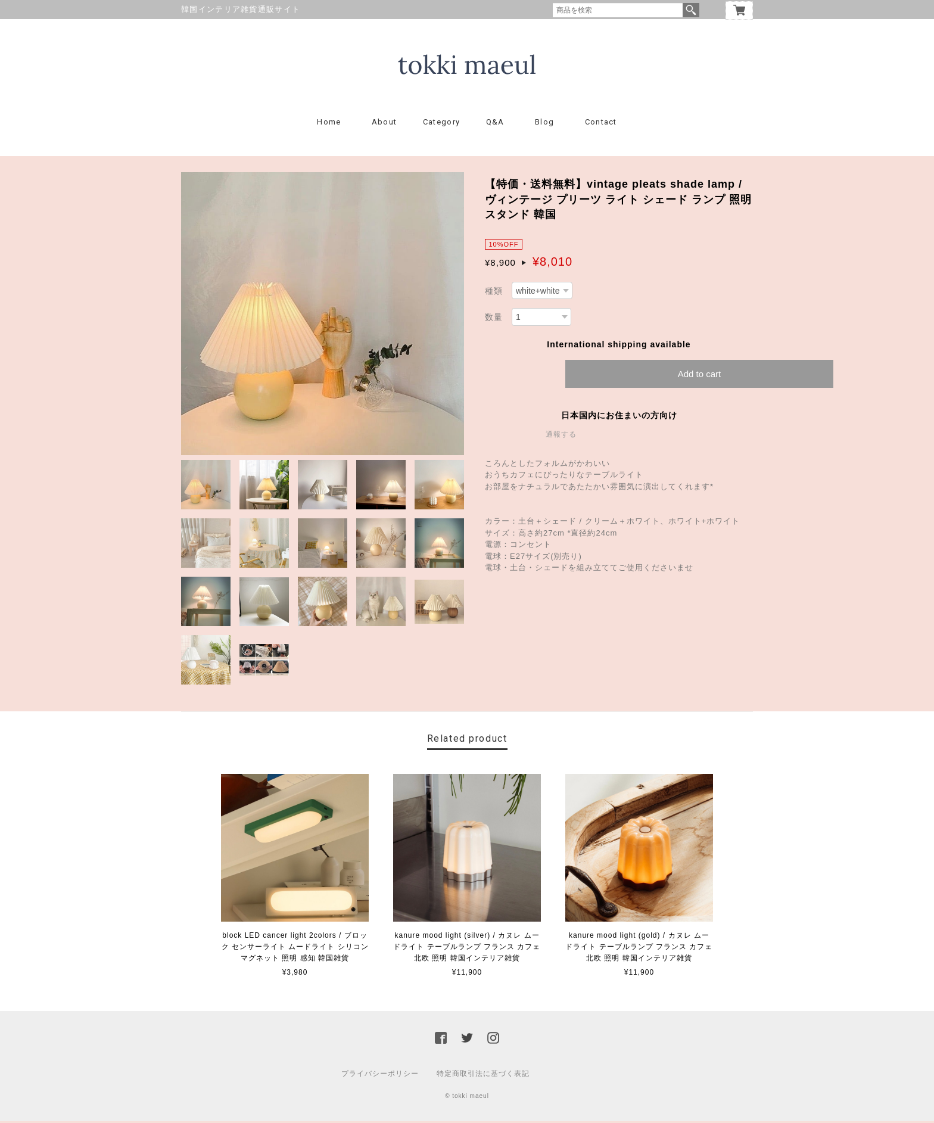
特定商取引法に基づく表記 (483, 1075)
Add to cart (699, 375)
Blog (544, 123)
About (384, 123)
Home (329, 123)
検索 (691, 10)
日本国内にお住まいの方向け (619, 416)
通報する (561, 435)
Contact (601, 123)
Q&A (495, 123)
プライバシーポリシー (380, 1075)
